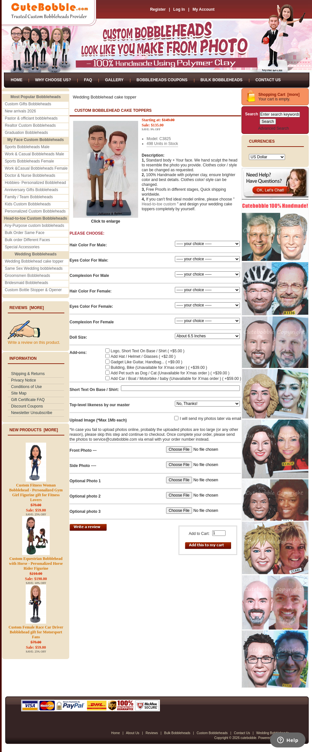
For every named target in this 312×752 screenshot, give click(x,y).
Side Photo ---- (83, 465)
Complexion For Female (92, 322)
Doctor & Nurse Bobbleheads (30, 175)
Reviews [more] (26, 307)
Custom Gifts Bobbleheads (28, 104)
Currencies (262, 141)
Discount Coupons (27, 406)
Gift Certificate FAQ (28, 399)
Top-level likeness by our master (100, 405)
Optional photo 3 (85, 511)
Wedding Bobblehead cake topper (34, 261)
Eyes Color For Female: (91, 306)
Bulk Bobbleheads (221, 80)
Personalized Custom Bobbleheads (35, 211)
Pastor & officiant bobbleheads (31, 118)
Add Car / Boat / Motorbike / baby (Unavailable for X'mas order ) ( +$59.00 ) (176, 378)
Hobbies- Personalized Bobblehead (35, 182)
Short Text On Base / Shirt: (94, 389)
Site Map (18, 393)
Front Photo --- (83, 450)
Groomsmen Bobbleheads (27, 275)
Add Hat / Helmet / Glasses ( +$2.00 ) (143, 356)
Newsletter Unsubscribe (31, 412)
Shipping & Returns (28, 373)
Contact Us (268, 80)
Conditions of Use (26, 386)
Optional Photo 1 (85, 481)
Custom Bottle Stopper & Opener (33, 290)
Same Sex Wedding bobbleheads (34, 268)
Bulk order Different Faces (27, 240)
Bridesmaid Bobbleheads (26, 282)
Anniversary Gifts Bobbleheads (31, 190)
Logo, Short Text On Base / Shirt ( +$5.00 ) (148, 351)
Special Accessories (22, 247)
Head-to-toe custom (159, 204)
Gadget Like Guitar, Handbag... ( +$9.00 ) (146, 362)
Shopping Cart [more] (279, 94)
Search (251, 114)
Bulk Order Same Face (25, 232)
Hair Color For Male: (88, 245)
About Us (132, 733)
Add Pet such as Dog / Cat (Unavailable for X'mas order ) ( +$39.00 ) (170, 373)
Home (16, 80)
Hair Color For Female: (90, 291)
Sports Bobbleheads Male (27, 147)
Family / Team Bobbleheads (29, 197)
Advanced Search (273, 128)
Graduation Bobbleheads (26, 132)
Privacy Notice (23, 380)
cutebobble (248, 738)
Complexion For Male (89, 275)
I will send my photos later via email (210, 418)
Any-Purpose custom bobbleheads (34, 225)
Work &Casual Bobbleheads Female (36, 168)
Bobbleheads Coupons (162, 80)
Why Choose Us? (53, 80)
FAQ (88, 80)
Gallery (114, 80)
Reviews (152, 733)
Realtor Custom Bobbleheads (30, 125)
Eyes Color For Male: (89, 260)
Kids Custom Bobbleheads (28, 204)
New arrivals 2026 (20, 111)
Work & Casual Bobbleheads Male (34, 154)
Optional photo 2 (85, 496)
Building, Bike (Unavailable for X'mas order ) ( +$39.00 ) (159, 367)
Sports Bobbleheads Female (29, 161)
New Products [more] (33, 430)
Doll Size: (78, 337)
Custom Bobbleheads (212, 733)
